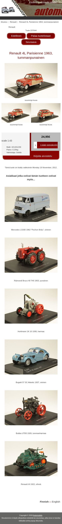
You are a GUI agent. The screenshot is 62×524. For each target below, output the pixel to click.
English (56, 501)
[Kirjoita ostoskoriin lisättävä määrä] (35, 145)
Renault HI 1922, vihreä (31, 484)
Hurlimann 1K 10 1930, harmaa (31, 331)
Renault (13, 22)
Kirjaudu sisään (49, 2)
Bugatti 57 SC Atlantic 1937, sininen (31, 382)
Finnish (44, 501)
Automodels (37, 515)
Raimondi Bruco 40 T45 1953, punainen (31, 281)
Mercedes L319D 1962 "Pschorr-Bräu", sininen (31, 230)
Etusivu (33, 2)
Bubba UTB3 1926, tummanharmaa (31, 433)
